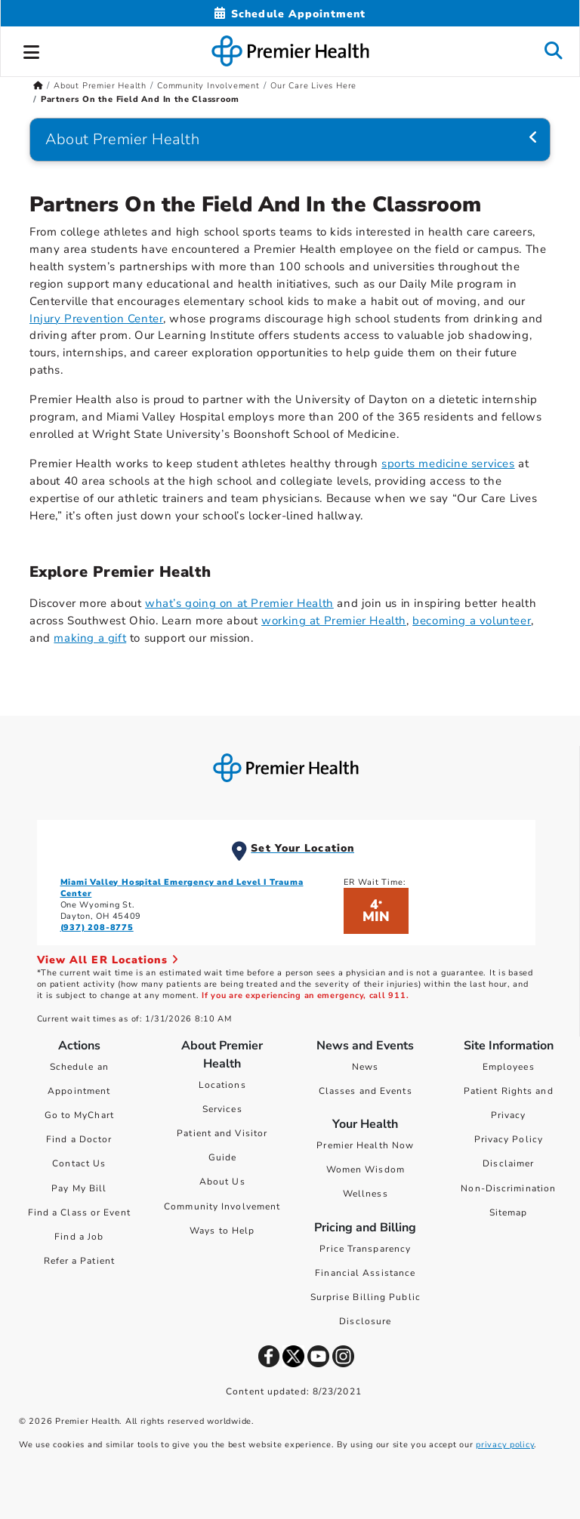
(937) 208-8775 (97, 927)
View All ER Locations (108, 960)
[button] (31, 50)
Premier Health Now (365, 1145)
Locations (222, 1085)
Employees (509, 1067)
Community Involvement (222, 1206)
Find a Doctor (79, 1139)
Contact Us (79, 1163)
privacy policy (505, 1444)
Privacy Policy (508, 1139)
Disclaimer (508, 1163)
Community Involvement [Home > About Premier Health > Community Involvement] (208, 85)
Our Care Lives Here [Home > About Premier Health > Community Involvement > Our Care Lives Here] (313, 85)
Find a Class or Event (79, 1212)
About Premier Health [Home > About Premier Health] (100, 85)
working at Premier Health (333, 620)
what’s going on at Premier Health (239, 603)
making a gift (90, 637)
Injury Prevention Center (96, 318)
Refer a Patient (80, 1261)
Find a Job (78, 1237)
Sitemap (508, 1212)
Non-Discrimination (508, 1188)
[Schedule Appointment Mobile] (290, 14)
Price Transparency (365, 1249)
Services (222, 1109)
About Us (222, 1181)
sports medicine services (447, 463)
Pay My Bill (78, 1188)
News (365, 1067)
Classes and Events (365, 1091)
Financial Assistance (365, 1273)
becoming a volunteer (471, 620)
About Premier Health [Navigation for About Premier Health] (122, 139)
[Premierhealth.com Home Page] (38, 85)
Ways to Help (222, 1231)
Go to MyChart (79, 1115)
